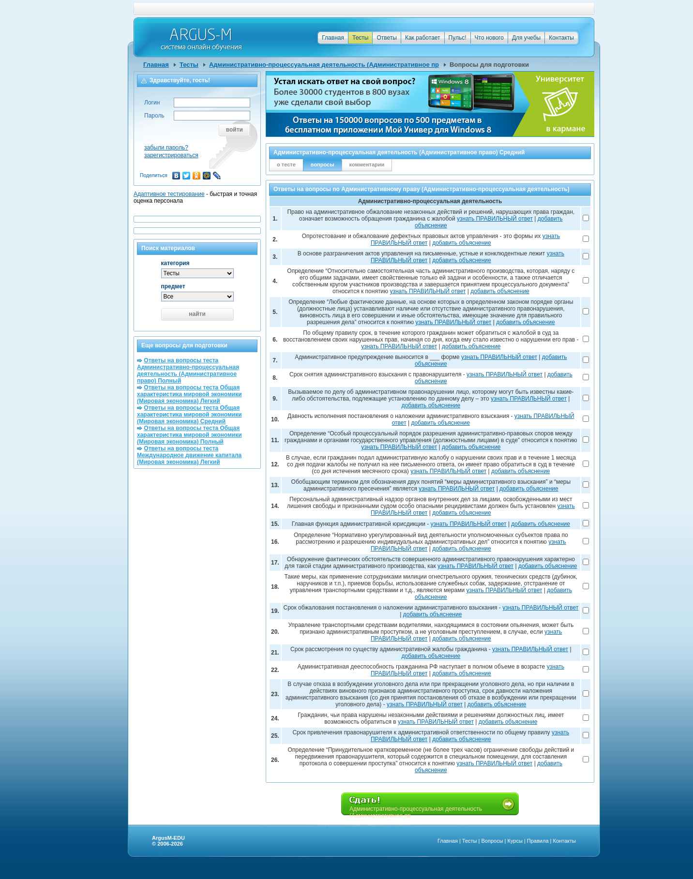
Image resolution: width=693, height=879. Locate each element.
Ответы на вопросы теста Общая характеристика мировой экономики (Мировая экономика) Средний (189, 414)
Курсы (515, 841)
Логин (152, 102)
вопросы (322, 164)
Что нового (489, 37)
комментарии (367, 164)
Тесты (360, 37)
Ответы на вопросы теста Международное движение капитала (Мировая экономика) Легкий (189, 455)
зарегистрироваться (171, 155)
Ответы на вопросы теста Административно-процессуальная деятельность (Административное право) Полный (188, 370)
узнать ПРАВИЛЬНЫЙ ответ (495, 218)
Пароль (154, 115)
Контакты (561, 37)
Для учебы (526, 37)
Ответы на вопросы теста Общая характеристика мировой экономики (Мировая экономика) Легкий (189, 394)
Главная (333, 37)
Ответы (386, 37)
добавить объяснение (461, 242)
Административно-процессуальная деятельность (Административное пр (324, 64)
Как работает (422, 37)
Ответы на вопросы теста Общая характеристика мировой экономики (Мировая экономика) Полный (189, 435)
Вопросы (492, 841)
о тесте (286, 164)
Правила (538, 841)
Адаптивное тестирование (169, 194)
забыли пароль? (166, 147)
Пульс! (458, 37)
